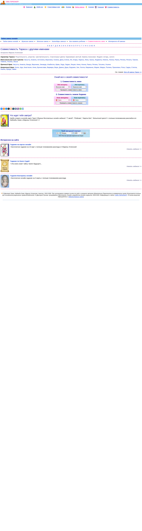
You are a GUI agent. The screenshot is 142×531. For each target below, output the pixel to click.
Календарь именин (59, 41)
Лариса (81, 60)
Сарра (128, 67)
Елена (66, 60)
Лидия (67, 64)
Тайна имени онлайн (10, 41)
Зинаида (43, 64)
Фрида (8, 69)
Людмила (98, 60)
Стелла (134, 67)
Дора (66, 67)
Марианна (89, 67)
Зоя (77, 67)
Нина (78, 64)
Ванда (28, 64)
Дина (62, 60)
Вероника (49, 60)
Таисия (135, 60)
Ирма (57, 64)
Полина (108, 67)
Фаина (3, 69)
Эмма (14, 69)
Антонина (41, 60)
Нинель (105, 60)
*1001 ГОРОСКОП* (121, 195)
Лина (87, 60)
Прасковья (116, 67)
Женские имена (42, 41)
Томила (3, 61)
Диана (61, 67)
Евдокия (72, 67)
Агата (17, 67)
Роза (123, 67)
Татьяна (101, 64)
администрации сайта (76, 197)
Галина (56, 60)
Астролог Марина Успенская (12, 53)
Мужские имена (27, 41)
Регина (122, 60)
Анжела (33, 60)
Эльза (15, 61)
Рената (128, 60)
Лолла (82, 67)
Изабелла (50, 64)
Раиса (117, 60)
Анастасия (27, 67)
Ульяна (9, 61)
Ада (21, 67)
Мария (96, 67)
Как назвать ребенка (77, 41)
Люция (73, 64)
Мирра (102, 67)
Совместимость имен (96, 41)
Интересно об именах (116, 41)
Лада (62, 64)
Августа (27, 60)
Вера (56, 67)
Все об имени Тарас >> (132, 72)
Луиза (91, 60)
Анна (34, 67)
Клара (75, 60)
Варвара (50, 67)
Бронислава (41, 67)
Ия (71, 60)
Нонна (111, 60)
